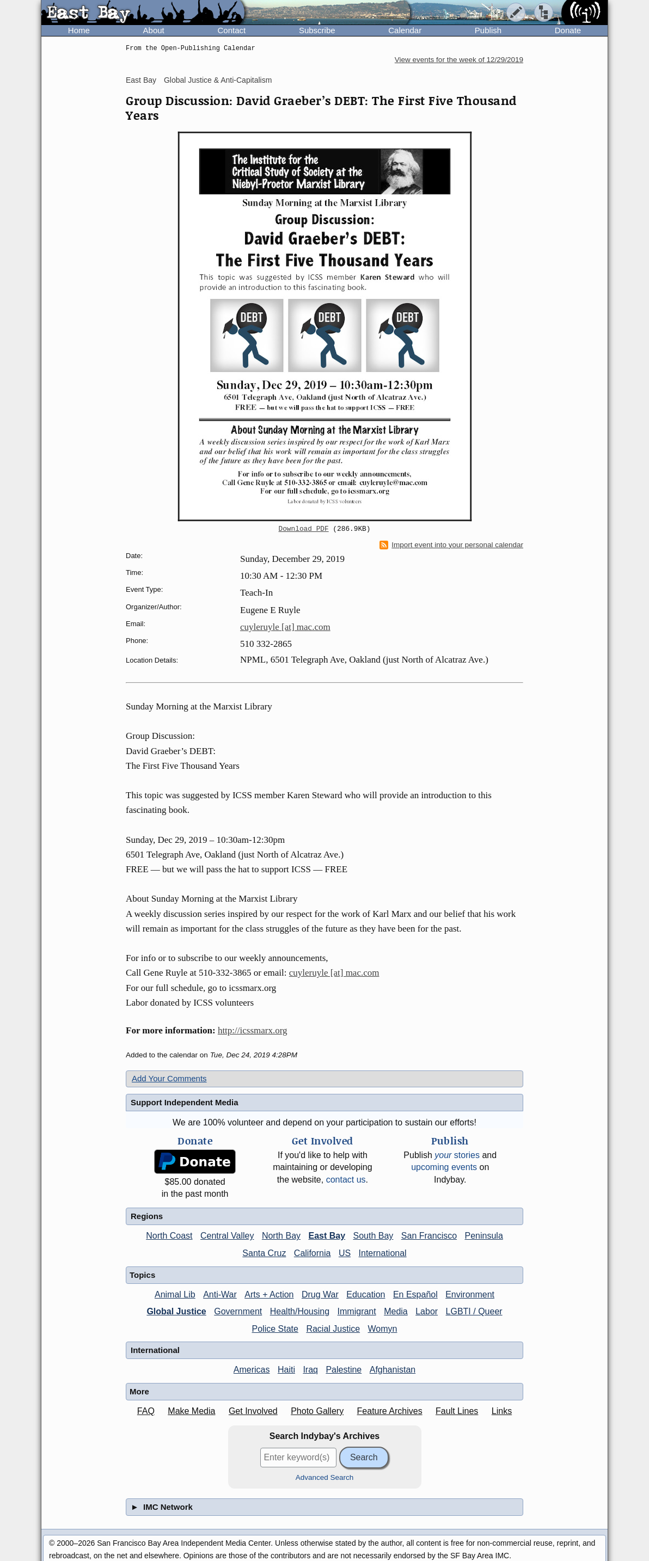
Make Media (191, 1411)
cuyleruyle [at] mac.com (285, 627)
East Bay (141, 80)
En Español (415, 1294)
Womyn (382, 1328)
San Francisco (429, 1235)
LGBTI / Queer (474, 1311)
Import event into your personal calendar (451, 545)
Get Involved (253, 1411)
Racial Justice (333, 1328)
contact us (346, 1179)
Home (79, 30)
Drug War (320, 1294)
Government (238, 1311)
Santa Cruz (264, 1253)
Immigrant (357, 1311)
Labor (426, 1311)
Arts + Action (268, 1294)
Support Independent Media (184, 1102)
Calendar (404, 30)
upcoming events (444, 1167)
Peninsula (484, 1235)
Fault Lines (457, 1411)
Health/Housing (299, 1311)
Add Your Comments (169, 1078)
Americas (252, 1369)
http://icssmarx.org (252, 1030)
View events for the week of (459, 60)
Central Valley (227, 1235)
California (312, 1253)
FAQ (146, 1411)
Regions (147, 1216)
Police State (275, 1328)
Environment (469, 1294)
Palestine (344, 1369)
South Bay (373, 1235)
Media (396, 1311)
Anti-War (220, 1294)
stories (457, 1155)
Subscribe (317, 30)
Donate (568, 30)
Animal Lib (175, 1294)
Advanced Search (325, 1477)
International (383, 1253)
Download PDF (304, 529)
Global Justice (176, 1311)
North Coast (169, 1235)
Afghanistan (393, 1369)
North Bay (281, 1235)
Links (502, 1411)
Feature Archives (390, 1411)
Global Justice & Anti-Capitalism (218, 80)
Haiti (286, 1369)
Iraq (310, 1369)
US (345, 1253)
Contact (231, 30)
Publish (488, 30)
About (153, 30)
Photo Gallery (317, 1411)
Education (365, 1294)
